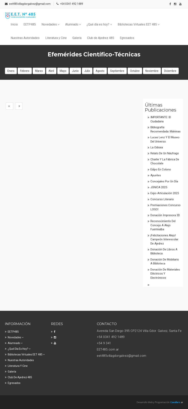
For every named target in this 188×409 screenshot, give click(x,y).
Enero (10, 70)
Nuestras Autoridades (25, 38)
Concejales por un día (164, 181)
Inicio (14, 24)
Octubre (135, 70)
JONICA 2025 (158, 187)
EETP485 (30, 24)
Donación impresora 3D (165, 215)
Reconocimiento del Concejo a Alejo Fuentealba (162, 225)
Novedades (51, 24)
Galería (76, 38)
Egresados (127, 38)
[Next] (19, 106)
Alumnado (73, 24)
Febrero (24, 70)
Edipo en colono (160, 169)
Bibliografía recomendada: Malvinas (165, 129)
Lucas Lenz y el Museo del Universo (164, 139)
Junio (75, 70)
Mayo (63, 70)
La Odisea (156, 147)
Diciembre (170, 70)
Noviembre (151, 70)
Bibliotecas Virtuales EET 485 (139, 24)
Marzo (39, 70)
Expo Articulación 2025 (164, 193)
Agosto (100, 70)
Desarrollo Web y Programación (160, 402)
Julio (87, 70)
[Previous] (9, 106)
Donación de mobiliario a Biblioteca (164, 261)
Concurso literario (162, 199)
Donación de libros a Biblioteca (163, 251)
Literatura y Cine (56, 38)
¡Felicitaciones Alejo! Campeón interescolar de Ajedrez (164, 239)
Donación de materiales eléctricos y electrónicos (165, 273)
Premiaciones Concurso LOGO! (165, 207)
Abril (51, 70)
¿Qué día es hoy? (99, 24)
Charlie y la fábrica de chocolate (164, 161)
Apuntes (155, 175)
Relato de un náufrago (164, 153)
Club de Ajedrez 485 (100, 38)
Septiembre (117, 70)
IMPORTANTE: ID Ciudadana (160, 119)
